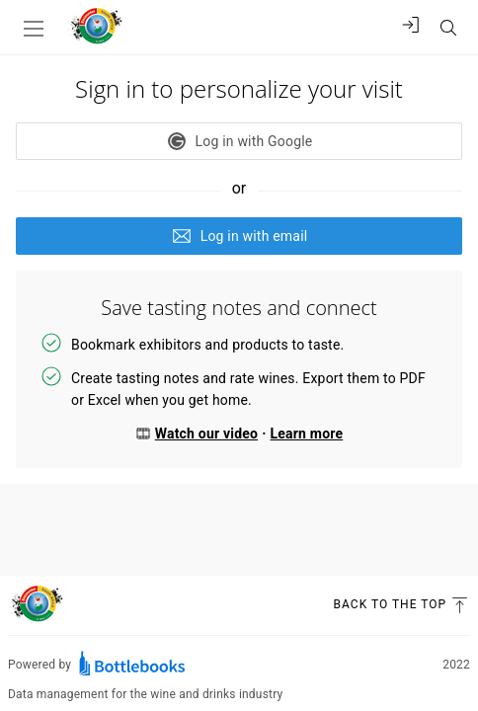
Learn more (307, 433)
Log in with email (239, 236)
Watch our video (196, 433)
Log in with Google (239, 141)
